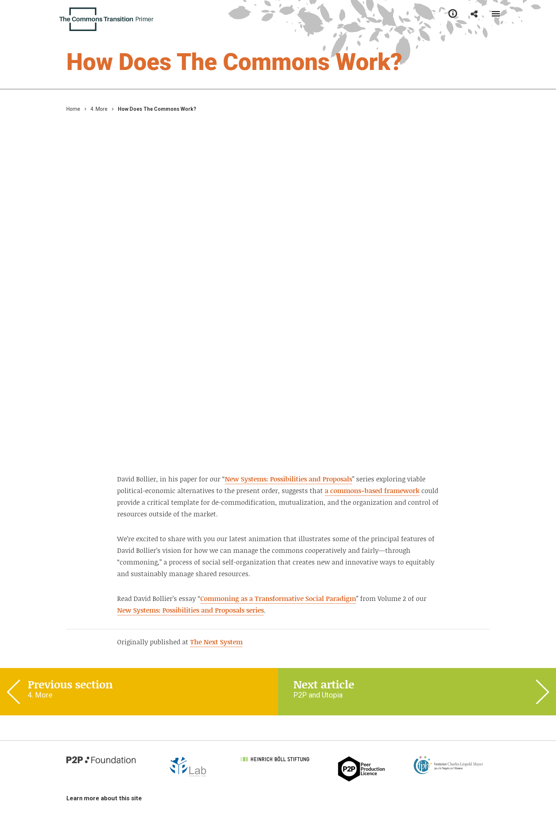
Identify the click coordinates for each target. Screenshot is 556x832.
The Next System (216, 642)
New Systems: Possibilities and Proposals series (190, 610)
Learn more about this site (104, 798)
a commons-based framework (372, 490)
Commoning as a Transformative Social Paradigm (278, 598)
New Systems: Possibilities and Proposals (288, 479)
